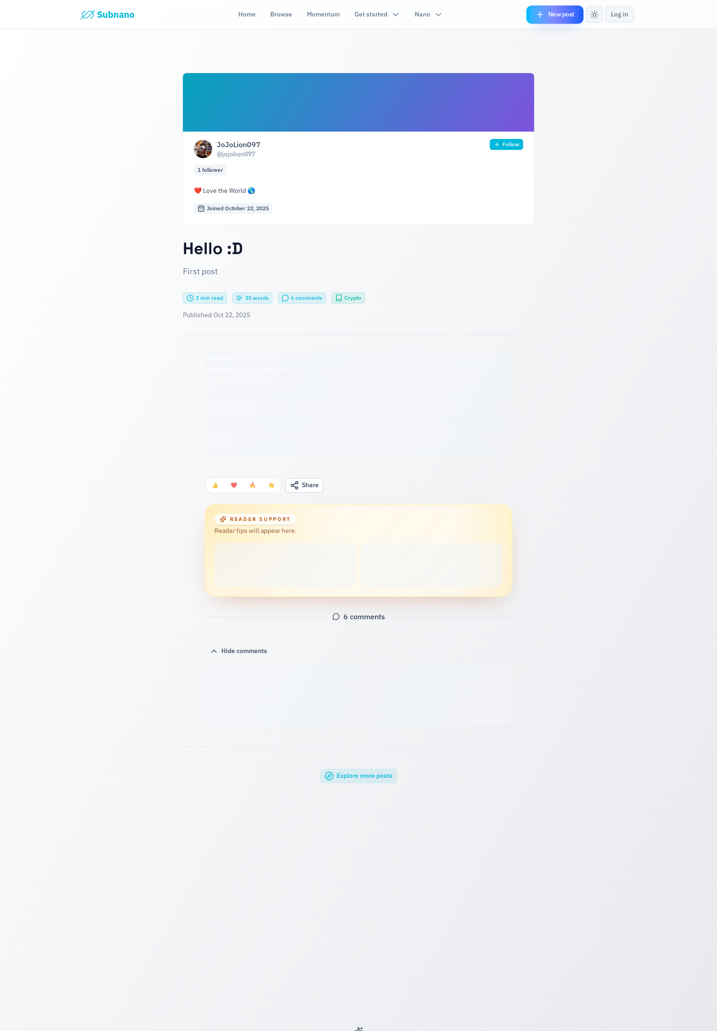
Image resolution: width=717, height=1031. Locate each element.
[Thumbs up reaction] (215, 485)
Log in (619, 14)
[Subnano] (107, 14)
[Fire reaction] (253, 485)
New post (554, 14)
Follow (506, 144)
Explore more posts (358, 776)
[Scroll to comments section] (302, 297)
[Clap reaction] (271, 485)
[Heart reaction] (234, 485)
